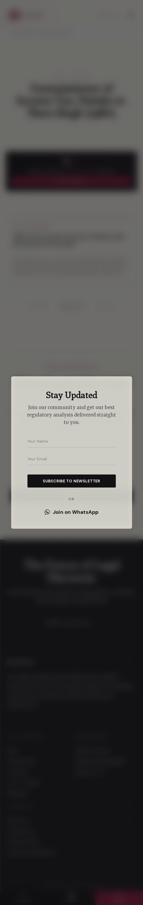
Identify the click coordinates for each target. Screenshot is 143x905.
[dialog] (71, 452)
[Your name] (71, 441)
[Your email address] (71, 459)
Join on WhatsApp (71, 512)
